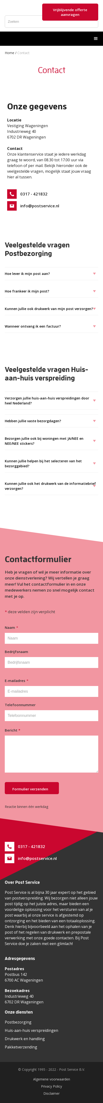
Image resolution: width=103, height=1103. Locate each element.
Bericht (12, 730)
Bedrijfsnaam (16, 651)
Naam (11, 627)
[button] (96, 39)
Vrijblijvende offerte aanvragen (70, 12)
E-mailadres (16, 680)
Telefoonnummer (20, 704)
